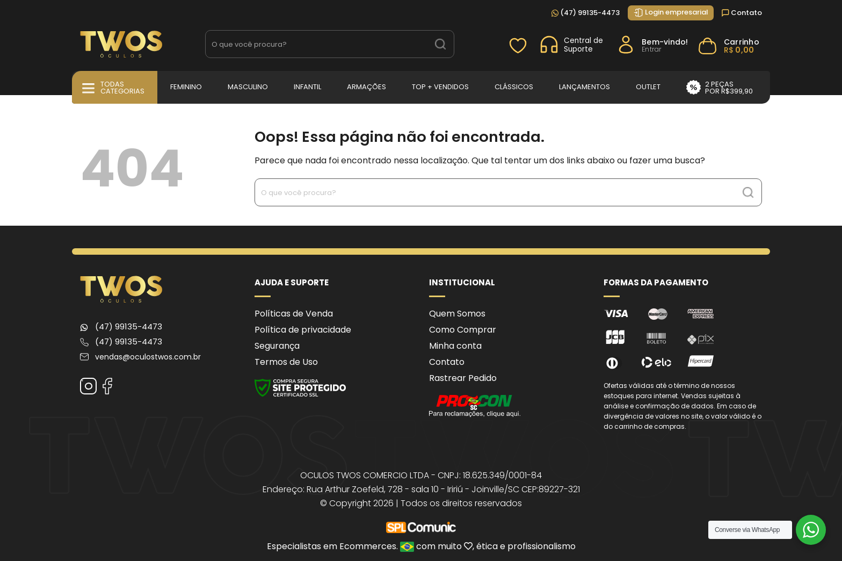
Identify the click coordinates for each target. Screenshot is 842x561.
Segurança (277, 346)
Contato (742, 13)
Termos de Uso (286, 362)
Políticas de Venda (294, 313)
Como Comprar (462, 329)
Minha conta (455, 346)
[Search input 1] (317, 44)
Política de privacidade (303, 329)
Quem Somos (457, 313)
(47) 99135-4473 (585, 13)
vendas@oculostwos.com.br (148, 357)
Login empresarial (670, 12)
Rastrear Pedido (463, 378)
